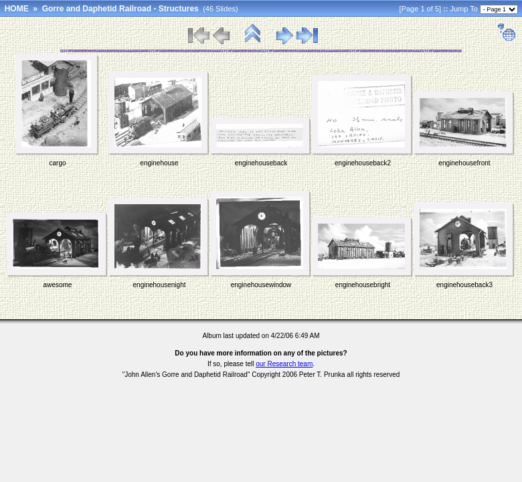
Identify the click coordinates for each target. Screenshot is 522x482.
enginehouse (159, 163)
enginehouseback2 (363, 163)
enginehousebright (362, 285)
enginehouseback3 (464, 285)
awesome (58, 285)
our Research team (284, 364)
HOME (17, 8)
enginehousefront (464, 163)
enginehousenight (159, 285)
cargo (57, 163)
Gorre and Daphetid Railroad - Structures (120, 8)
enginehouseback (261, 163)
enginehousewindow (261, 285)
